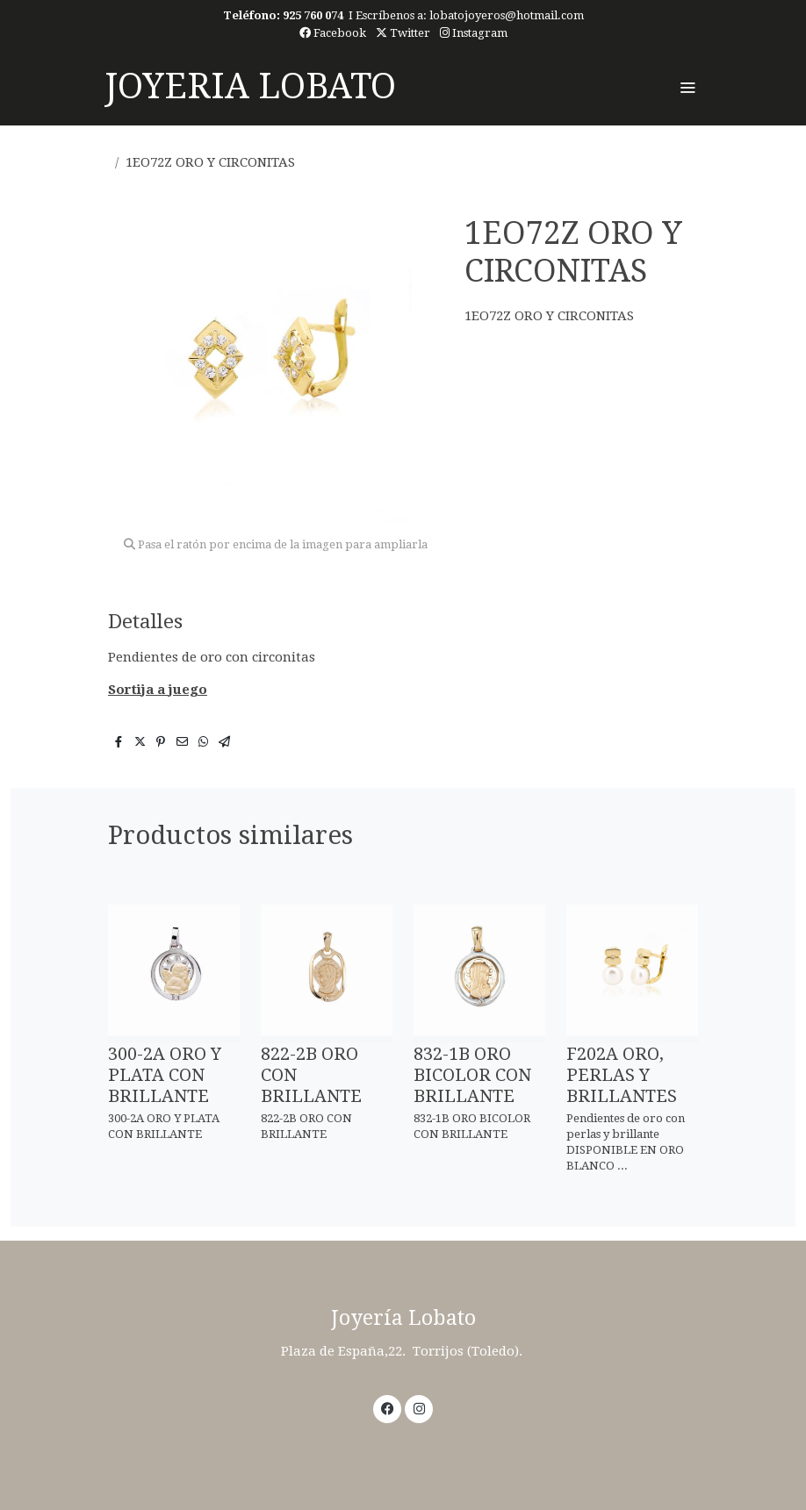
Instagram (473, 32)
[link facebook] (387, 1407)
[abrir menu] (687, 87)
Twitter (403, 32)
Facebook (332, 32)
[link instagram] (419, 1407)
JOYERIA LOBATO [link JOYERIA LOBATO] (250, 86)
